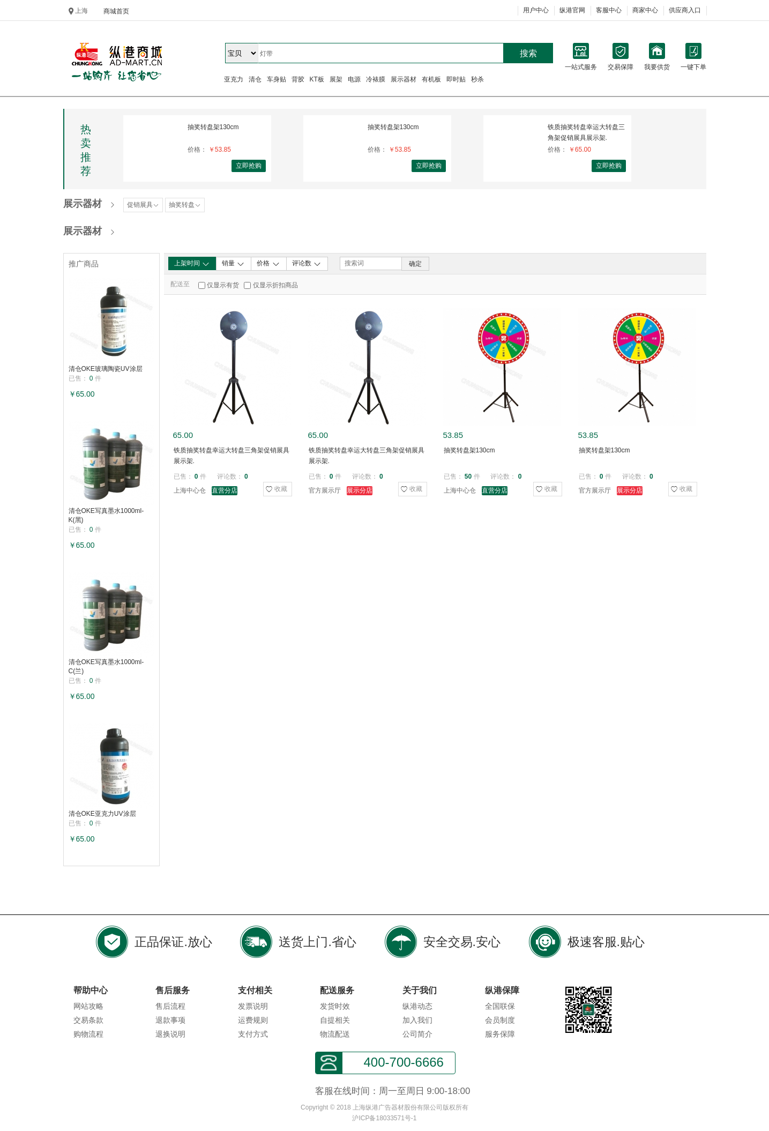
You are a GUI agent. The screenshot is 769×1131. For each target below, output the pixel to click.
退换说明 (170, 1034)
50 (468, 476)
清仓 (255, 79)
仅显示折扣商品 (275, 285)
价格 (268, 264)
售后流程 (170, 1006)
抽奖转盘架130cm (213, 127)
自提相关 (335, 1020)
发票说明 (253, 1006)
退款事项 (170, 1020)
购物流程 (88, 1034)
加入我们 (417, 1020)
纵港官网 (572, 10)
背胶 (298, 79)
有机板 (431, 79)
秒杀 (477, 79)
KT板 (317, 79)
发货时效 (335, 1006)
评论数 (307, 264)
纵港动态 (417, 1006)
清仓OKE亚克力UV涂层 (102, 813)
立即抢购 (249, 165)
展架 (336, 79)
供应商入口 (685, 10)
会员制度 (500, 1020)
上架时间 (192, 264)
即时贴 (456, 79)
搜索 (528, 53)
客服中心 (609, 10)
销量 (233, 264)
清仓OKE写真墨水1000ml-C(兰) (106, 666)
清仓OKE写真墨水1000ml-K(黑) (106, 515)
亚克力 (233, 79)
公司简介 (417, 1034)
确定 (415, 263)
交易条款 (88, 1020)
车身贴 (276, 79)
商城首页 (116, 11)
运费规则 (253, 1020)
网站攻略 (88, 1006)
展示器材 (403, 79)
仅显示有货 (223, 285)
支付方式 (253, 1034)
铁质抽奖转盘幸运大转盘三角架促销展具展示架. (586, 132)
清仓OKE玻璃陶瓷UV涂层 (106, 369)
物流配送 (335, 1034)
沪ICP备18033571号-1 (384, 1118)
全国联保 (500, 1006)
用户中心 (536, 10)
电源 (354, 79)
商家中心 (645, 10)
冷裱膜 (375, 79)
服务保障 (500, 1034)
